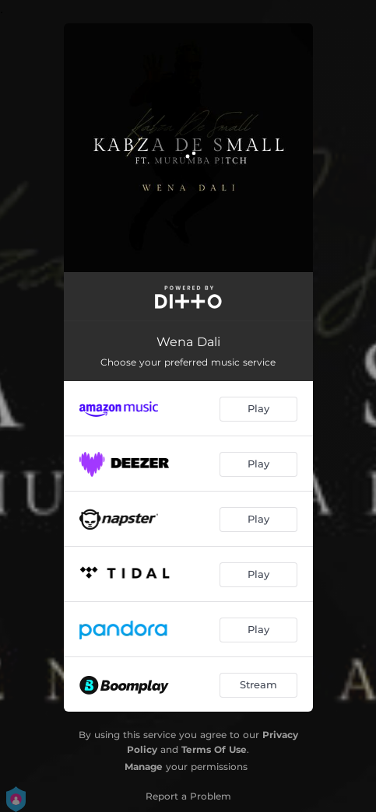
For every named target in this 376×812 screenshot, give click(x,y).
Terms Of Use (214, 749)
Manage (144, 766)
